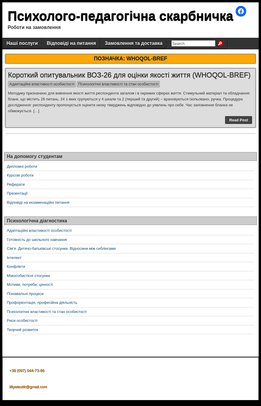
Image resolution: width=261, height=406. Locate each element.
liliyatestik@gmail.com (28, 386)
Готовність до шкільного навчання (37, 239)
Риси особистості (22, 320)
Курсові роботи (20, 175)
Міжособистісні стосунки (28, 275)
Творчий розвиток (22, 329)
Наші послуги (22, 43)
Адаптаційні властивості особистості (41, 84)
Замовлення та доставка (133, 43)
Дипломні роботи (22, 166)
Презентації (17, 193)
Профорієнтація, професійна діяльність (42, 302)
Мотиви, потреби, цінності (30, 284)
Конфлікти (16, 266)
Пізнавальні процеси (25, 293)
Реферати (16, 184)
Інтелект (14, 257)
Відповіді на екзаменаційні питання (38, 202)
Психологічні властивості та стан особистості (118, 84)
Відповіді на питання (71, 43)
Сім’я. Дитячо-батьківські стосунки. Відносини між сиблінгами (61, 248)
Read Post (238, 120)
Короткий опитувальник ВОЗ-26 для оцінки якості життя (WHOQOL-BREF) (129, 75)
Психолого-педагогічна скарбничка (120, 16)
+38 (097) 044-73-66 (26, 370)
